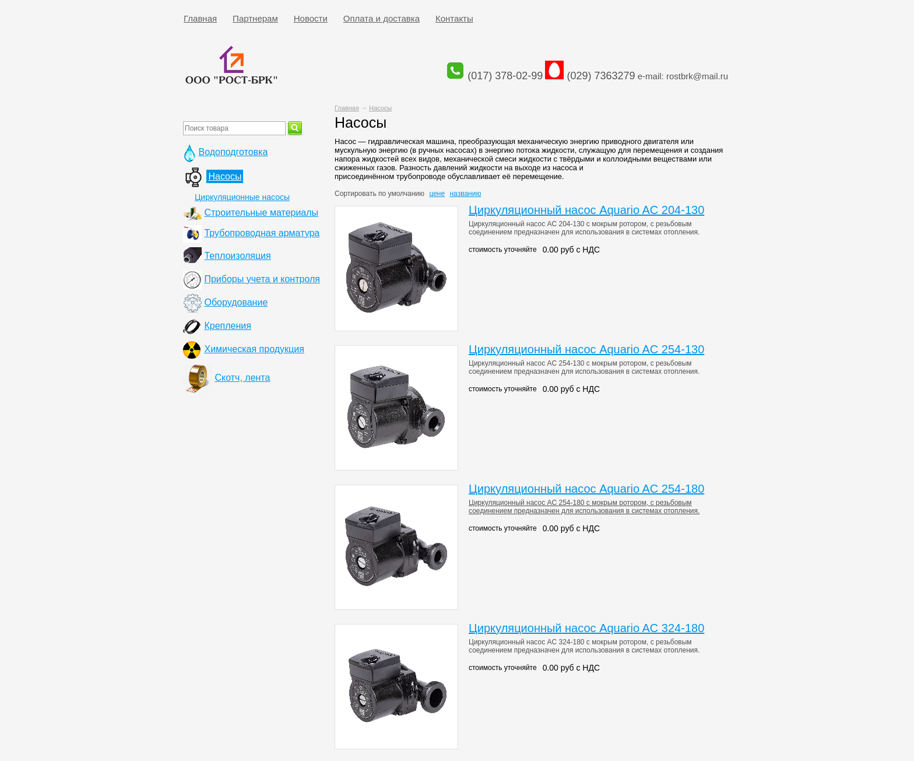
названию (465, 194)
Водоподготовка (233, 152)
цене (437, 194)
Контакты (454, 18)
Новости (311, 18)
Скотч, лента (242, 378)
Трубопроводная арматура (261, 233)
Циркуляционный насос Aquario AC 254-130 (586, 349)
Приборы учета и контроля (262, 279)
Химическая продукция (254, 349)
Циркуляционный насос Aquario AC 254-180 (586, 488)
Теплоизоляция (237, 256)
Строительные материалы (261, 213)
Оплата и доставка (381, 18)
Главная (200, 18)
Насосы (380, 107)
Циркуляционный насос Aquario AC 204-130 (586, 210)
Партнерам (255, 18)
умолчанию (406, 194)
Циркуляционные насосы (242, 197)
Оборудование (236, 302)
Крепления (227, 326)
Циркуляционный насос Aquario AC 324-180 (586, 628)
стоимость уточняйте (503, 250)
